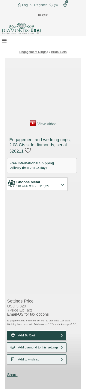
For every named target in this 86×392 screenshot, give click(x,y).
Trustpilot (43, 15)
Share (12, 375)
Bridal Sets (59, 52)
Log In (27, 5)
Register (40, 5)
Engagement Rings (33, 52)
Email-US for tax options (28, 314)
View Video (46, 124)
